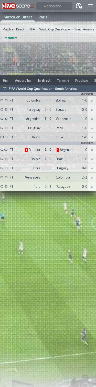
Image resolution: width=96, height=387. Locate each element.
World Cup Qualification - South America (47, 89)
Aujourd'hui (23, 80)
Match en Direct (18, 17)
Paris (43, 17)
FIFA (12, 89)
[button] (90, 6)
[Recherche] (54, 6)
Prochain (81, 80)
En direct (44, 80)
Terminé (63, 80)
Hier (6, 80)
